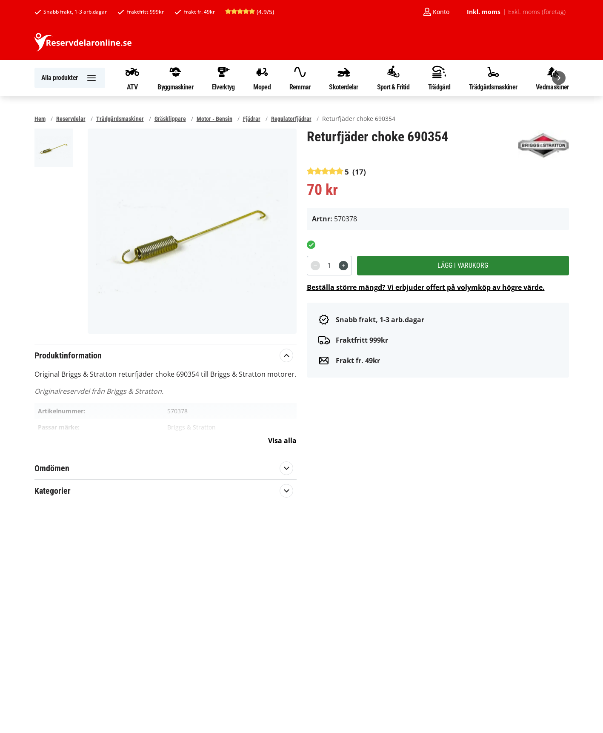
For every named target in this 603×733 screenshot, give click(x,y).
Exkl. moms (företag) (537, 12)
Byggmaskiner (175, 78)
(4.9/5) (249, 12)
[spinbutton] (329, 266)
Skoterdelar (343, 78)
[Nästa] (559, 78)
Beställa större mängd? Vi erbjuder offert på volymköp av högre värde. (426, 287)
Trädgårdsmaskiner (493, 78)
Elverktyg (223, 78)
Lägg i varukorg (462, 265)
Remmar (300, 78)
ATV (132, 78)
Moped (262, 78)
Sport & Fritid (393, 78)
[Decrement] (315, 265)
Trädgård (439, 78)
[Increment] (343, 265)
